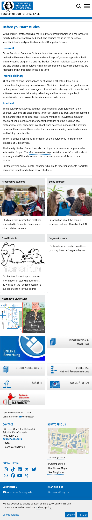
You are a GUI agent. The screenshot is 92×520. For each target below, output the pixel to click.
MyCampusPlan (56, 464)
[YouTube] (20, 475)
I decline (70, 514)
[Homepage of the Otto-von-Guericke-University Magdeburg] (28, 6)
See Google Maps (57, 468)
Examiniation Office (14, 447)
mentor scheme (36, 166)
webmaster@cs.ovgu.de (17, 492)
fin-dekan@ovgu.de (58, 492)
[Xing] (27, 475)
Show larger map (56, 457)
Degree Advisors (58, 238)
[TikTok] (13, 469)
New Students (9, 238)
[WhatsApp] (6, 475)
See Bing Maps (56, 472)
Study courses (57, 182)
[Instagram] (6, 469)
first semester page (40, 152)
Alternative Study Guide (14, 299)
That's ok (82, 514)
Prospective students (13, 182)
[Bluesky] (34, 469)
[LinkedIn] (20, 469)
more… (7, 442)
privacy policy (44, 507)
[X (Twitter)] (27, 469)
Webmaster (26, 417)
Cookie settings (11, 514)
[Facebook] (13, 475)
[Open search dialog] (78, 6)
